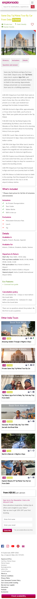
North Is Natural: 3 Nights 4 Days (13, 454)
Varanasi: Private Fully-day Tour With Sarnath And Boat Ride (15, 426)
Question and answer (10, 65)
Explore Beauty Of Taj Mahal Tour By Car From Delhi (16, 482)
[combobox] (3, 6)
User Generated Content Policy (11, 580)
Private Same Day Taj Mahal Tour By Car (16, 368)
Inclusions (15, 60)
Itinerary (6, 60)
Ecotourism (4, 592)
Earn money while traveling (9, 583)
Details (25, 60)
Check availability (18, 596)
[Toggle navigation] (32, 3)
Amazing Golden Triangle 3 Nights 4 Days (16, 342)
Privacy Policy (5, 578)
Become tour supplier (8, 585)
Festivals (3, 589)
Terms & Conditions (7, 576)
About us (4, 573)
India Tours (12, 318)
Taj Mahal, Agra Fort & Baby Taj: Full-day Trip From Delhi (18, 396)
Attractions (4, 587)
